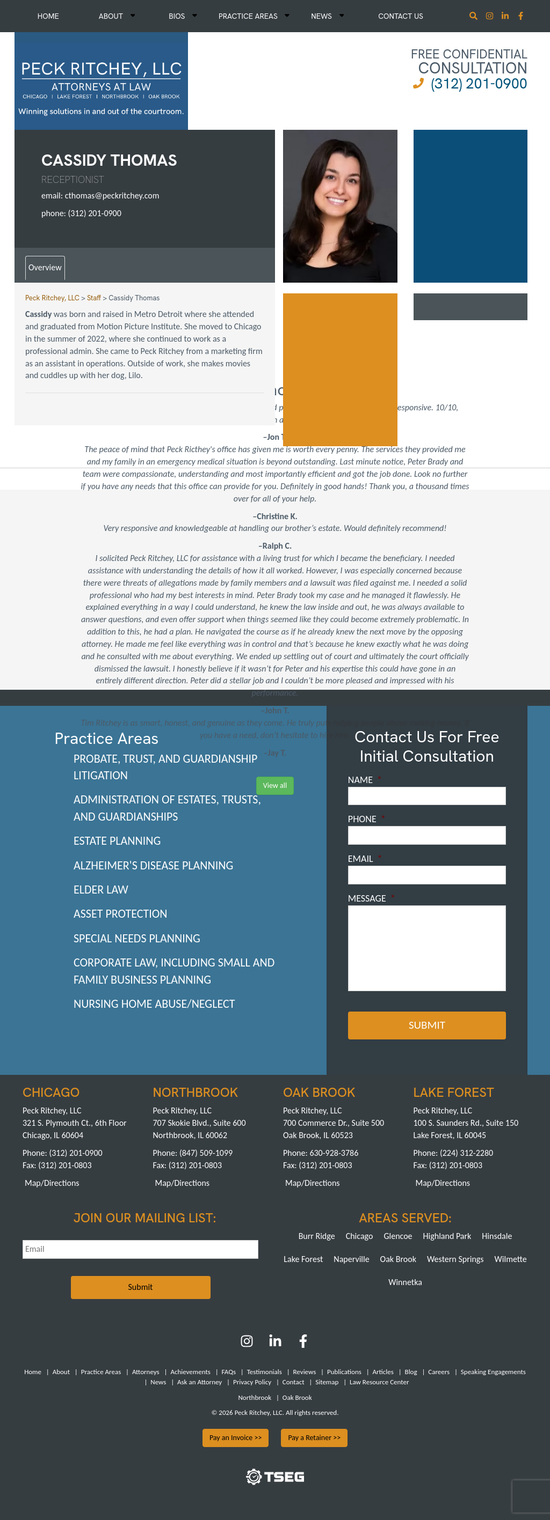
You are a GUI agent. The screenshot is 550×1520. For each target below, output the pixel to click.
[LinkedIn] (275, 1344)
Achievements (190, 1371)
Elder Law (101, 889)
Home (48, 16)
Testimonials (264, 1371)
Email (365, 859)
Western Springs (455, 1258)
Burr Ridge (317, 1235)
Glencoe (397, 1235)
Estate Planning (117, 840)
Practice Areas (254, 16)
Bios (183, 16)
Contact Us (400, 16)
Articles (383, 1371)
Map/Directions (52, 1182)
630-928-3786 (333, 1152)
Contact (294, 1381)
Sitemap (326, 1381)
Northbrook (254, 1396)
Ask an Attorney (199, 1381)
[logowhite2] (101, 80)
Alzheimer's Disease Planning (153, 865)
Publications (344, 1371)
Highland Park (447, 1235)
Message (371, 898)
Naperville (351, 1258)
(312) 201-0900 (479, 83)
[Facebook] (303, 1344)
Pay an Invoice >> (235, 1436)
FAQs (229, 1371)
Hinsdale (497, 1235)
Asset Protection (121, 913)
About (117, 16)
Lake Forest (303, 1258)
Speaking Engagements (493, 1371)
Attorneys (146, 1371)
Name (365, 780)
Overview (45, 267)
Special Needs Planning (137, 938)
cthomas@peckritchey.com (112, 195)
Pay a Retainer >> (314, 1436)
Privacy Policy (252, 1381)
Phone (367, 819)
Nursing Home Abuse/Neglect (154, 1004)
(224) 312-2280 (466, 1152)
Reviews (304, 1371)
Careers (439, 1371)
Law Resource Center (379, 1381)
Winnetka (405, 1281)
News (327, 16)
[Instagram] (490, 17)
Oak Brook (398, 1258)
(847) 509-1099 (206, 1152)
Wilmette (511, 1258)
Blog (411, 1371)
